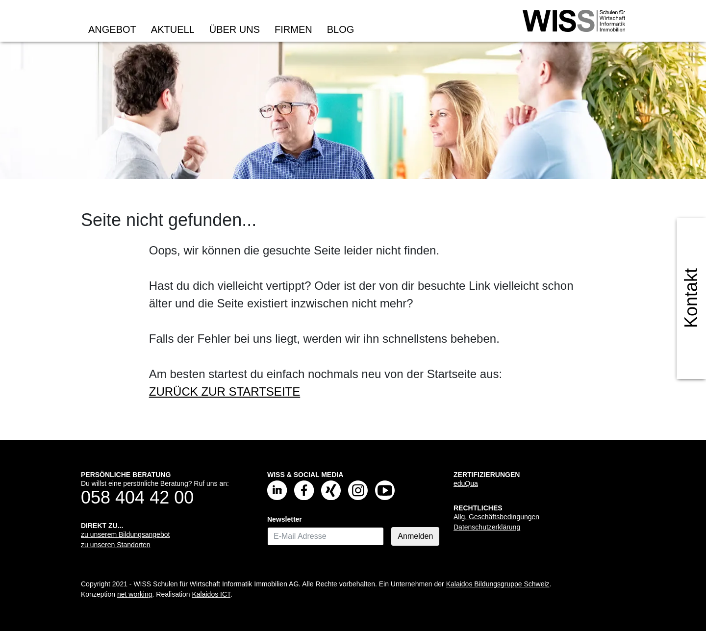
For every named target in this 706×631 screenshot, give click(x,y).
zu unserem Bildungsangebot (125, 534)
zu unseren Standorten (116, 545)
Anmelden (415, 536)
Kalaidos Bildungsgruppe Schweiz (498, 584)
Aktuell (173, 29)
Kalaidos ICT (211, 594)
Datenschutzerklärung (487, 527)
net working (134, 594)
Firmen (293, 29)
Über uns (234, 29)
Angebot (112, 29)
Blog (340, 29)
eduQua (466, 483)
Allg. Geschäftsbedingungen (496, 517)
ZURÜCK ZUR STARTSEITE (224, 391)
